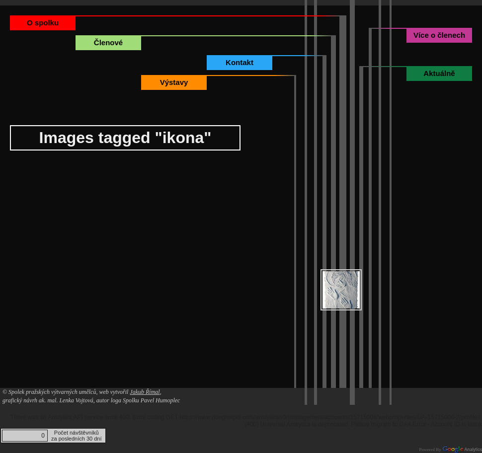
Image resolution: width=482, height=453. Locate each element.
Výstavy (174, 82)
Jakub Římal (145, 391)
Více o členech (439, 35)
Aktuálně (439, 73)
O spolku (43, 22)
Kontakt (239, 62)
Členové (108, 42)
